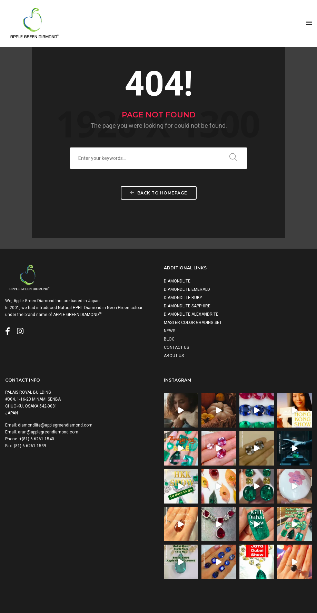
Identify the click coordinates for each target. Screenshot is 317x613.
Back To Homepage (158, 192)
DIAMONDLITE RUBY (183, 297)
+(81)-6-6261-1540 (36, 439)
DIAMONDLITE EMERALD (187, 289)
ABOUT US (174, 355)
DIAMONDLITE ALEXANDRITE (191, 314)
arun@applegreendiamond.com (48, 432)
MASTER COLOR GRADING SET (193, 322)
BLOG (169, 339)
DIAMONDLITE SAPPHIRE (187, 306)
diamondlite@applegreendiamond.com (55, 425)
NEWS (169, 330)
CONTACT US (176, 347)
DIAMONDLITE (177, 281)
